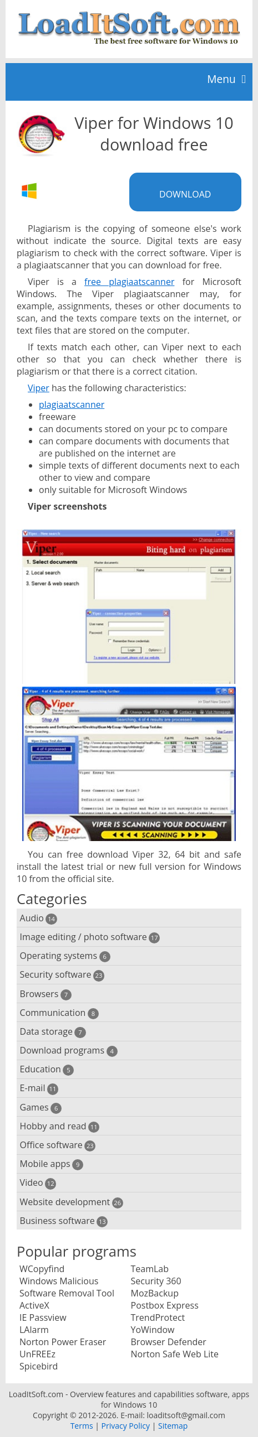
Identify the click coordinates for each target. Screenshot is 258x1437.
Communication (59, 1013)
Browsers (46, 994)
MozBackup (155, 1293)
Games (41, 1107)
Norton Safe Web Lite (175, 1354)
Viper (38, 388)
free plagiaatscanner (129, 282)
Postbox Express (165, 1305)
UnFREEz (37, 1354)
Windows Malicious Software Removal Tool (66, 1287)
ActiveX (34, 1305)
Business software (64, 1221)
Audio (38, 918)
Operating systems (65, 956)
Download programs (69, 1050)
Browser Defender (168, 1342)
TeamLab (150, 1269)
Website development (71, 1202)
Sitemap (173, 1425)
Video (38, 1182)
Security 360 (156, 1281)
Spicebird (38, 1366)
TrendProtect (158, 1317)
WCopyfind (41, 1269)
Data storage (53, 1031)
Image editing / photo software (90, 937)
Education (47, 1069)
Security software (62, 974)
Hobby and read (60, 1126)
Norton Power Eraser (62, 1342)
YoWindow (153, 1330)
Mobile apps (52, 1164)
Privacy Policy (126, 1425)
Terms (81, 1425)
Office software (58, 1145)
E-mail (39, 1088)
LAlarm (34, 1330)
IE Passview (43, 1317)
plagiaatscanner (71, 404)
